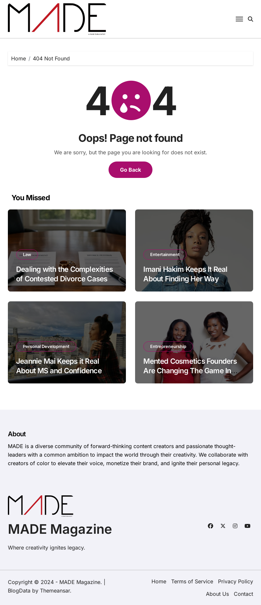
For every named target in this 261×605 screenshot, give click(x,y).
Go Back (130, 169)
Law (27, 254)
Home (158, 581)
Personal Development (46, 346)
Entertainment (165, 254)
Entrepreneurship (168, 346)
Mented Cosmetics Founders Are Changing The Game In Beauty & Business (190, 370)
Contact (243, 594)
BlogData (19, 590)
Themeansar (55, 590)
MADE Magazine (60, 529)
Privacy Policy (235, 581)
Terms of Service (192, 581)
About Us (217, 594)
